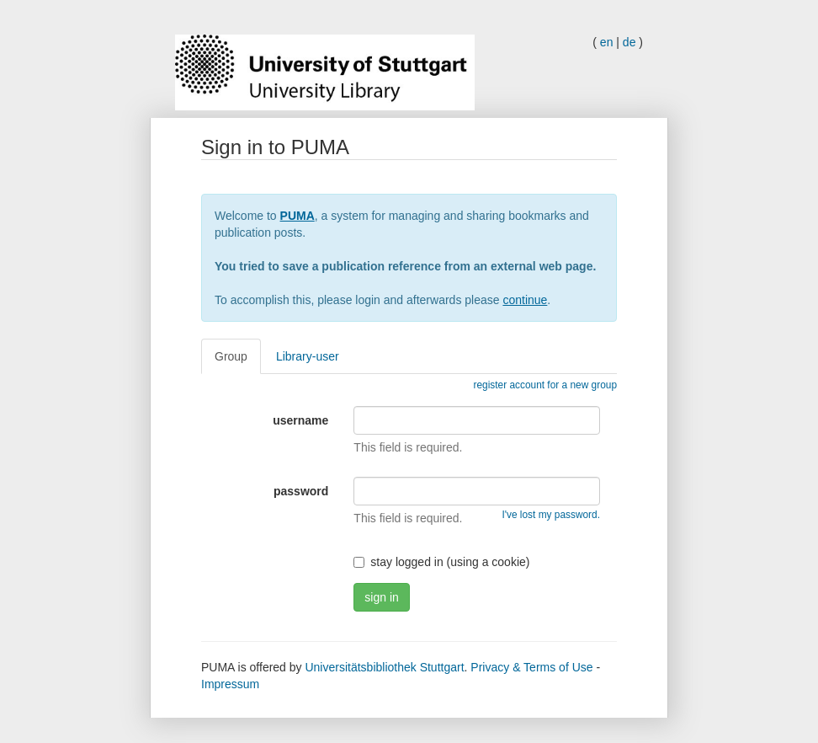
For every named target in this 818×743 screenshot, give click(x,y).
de (629, 42)
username (300, 420)
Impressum (230, 684)
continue (524, 300)
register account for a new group (545, 385)
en (607, 42)
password (301, 491)
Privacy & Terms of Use (531, 667)
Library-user (307, 356)
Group (231, 356)
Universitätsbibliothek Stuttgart (384, 667)
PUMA (297, 215)
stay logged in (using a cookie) (441, 562)
